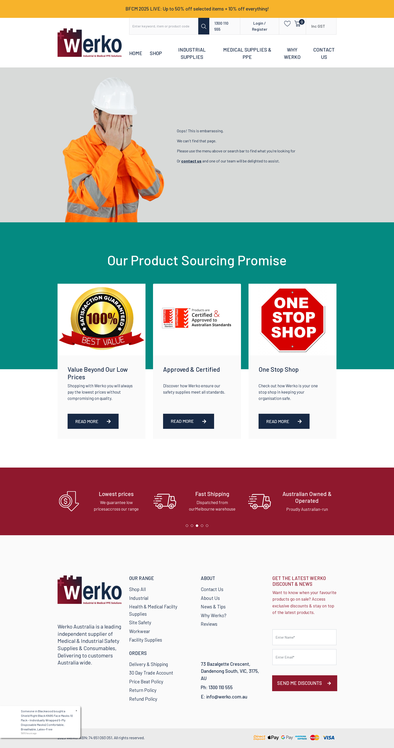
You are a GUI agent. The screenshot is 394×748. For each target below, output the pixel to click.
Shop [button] (156, 53)
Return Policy (143, 690)
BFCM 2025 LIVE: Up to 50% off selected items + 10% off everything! (197, 9)
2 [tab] (193, 526)
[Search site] (203, 26)
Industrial (139, 598)
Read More (93, 421)
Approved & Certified (191, 369)
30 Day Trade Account (151, 673)
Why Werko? (213, 615)
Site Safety (140, 622)
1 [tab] (188, 526)
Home (135, 53)
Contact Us (324, 53)
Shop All (137, 589)
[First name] (304, 637)
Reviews (209, 624)
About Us (210, 598)
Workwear (139, 631)
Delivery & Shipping (148, 664)
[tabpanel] (102, 501)
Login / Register (259, 26)
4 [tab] (203, 526)
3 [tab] (198, 526)
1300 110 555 (221, 26)
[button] (285, 23)
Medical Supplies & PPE (247, 53)
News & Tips (213, 606)
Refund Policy (143, 699)
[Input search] (164, 26)
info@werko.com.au (226, 696)
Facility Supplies (145, 640)
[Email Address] (304, 657)
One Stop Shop (279, 369)
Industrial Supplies (192, 53)
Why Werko (292, 53)
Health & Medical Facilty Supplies (153, 610)
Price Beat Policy (146, 681)
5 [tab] (208, 526)
